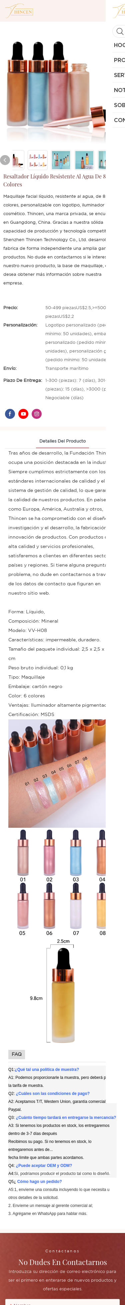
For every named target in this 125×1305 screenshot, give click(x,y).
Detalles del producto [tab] (62, 441)
